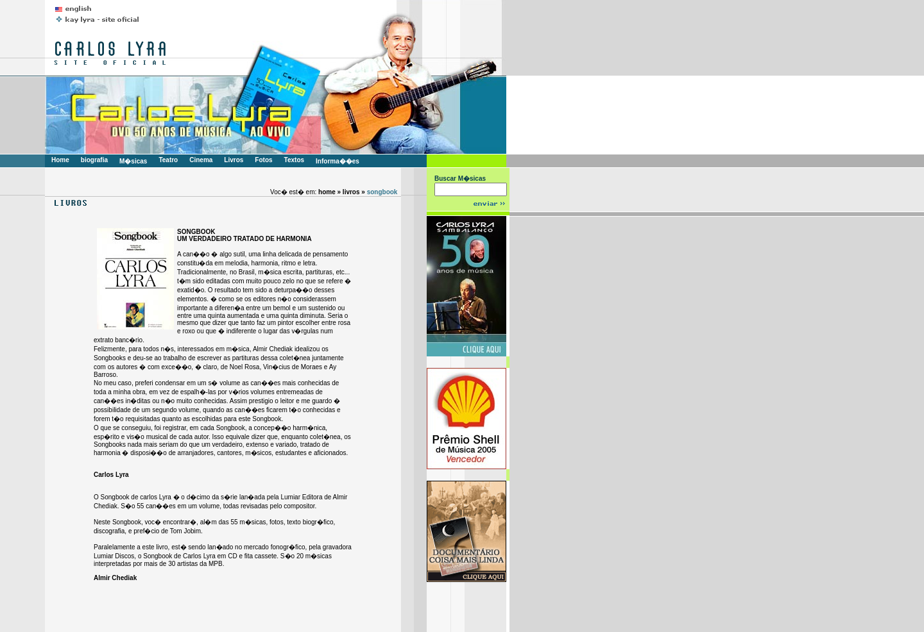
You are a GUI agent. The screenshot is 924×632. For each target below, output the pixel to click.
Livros (233, 159)
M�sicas (133, 161)
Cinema (200, 159)
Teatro (168, 159)
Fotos (263, 159)
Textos (294, 159)
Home (60, 159)
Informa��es (337, 161)
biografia (94, 159)
